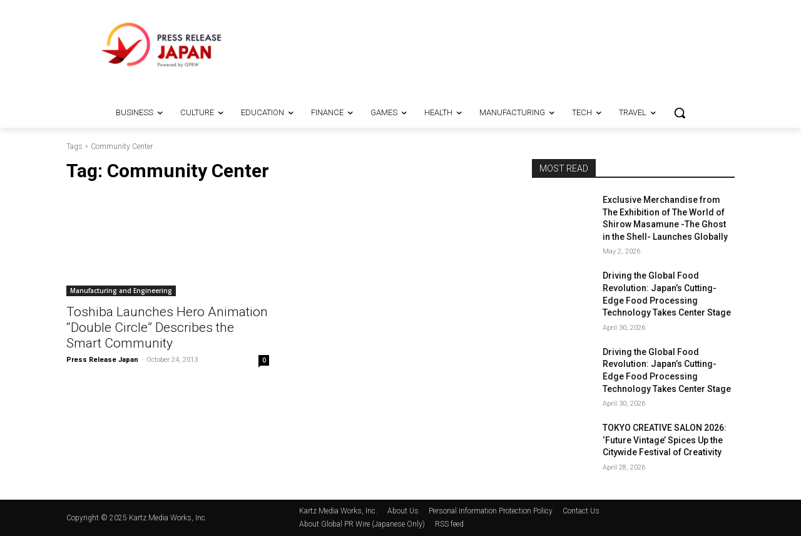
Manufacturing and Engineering (121, 290)
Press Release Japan (102, 360)
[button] (680, 113)
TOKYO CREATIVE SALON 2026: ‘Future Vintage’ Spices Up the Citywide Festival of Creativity (665, 440)
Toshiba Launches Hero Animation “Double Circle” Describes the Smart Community (167, 327)
